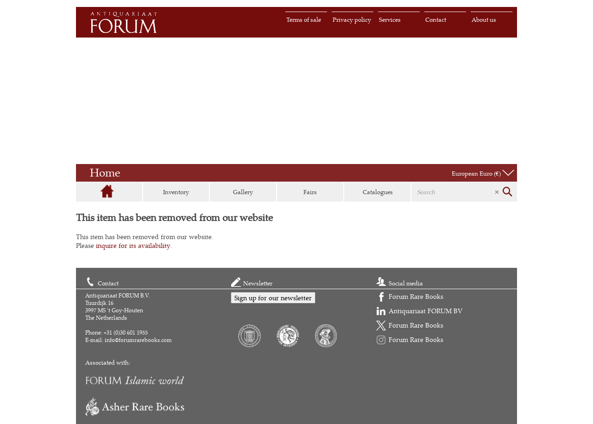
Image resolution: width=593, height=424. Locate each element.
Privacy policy (352, 19)
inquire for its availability (133, 245)
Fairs (310, 192)
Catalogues (378, 192)
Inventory (176, 192)
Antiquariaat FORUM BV (425, 310)
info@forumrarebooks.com (138, 340)
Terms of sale (303, 19)
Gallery (243, 192)
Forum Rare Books (416, 296)
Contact (435, 19)
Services (390, 19)
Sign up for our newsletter (273, 297)
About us (484, 19)
